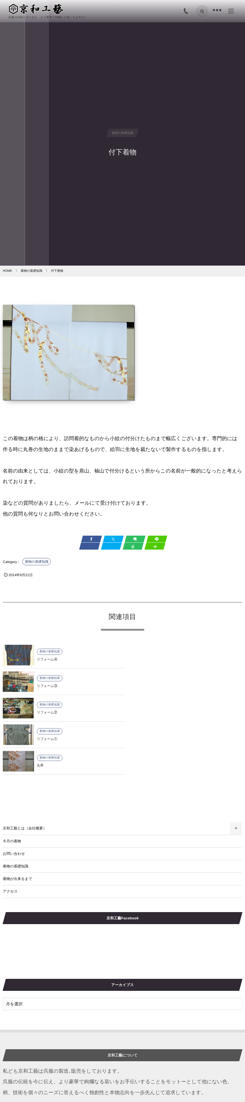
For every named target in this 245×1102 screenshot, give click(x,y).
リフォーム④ (47, 664)
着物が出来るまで (17, 826)
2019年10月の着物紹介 (22, 1080)
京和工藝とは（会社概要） (25, 775)
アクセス (10, 838)
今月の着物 (12, 788)
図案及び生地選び (137, 1080)
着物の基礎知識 (36, 562)
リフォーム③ (167, 664)
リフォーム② (47, 690)
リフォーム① (167, 690)
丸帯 (40, 717)
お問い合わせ (14, 800)
